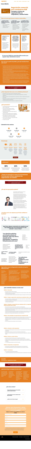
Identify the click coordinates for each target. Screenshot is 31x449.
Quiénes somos (24, 1)
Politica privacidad (15, 445)
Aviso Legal (21, 445)
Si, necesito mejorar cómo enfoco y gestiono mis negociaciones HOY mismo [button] (15, 185)
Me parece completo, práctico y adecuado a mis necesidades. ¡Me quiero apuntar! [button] (15, 371)
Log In (28, 1)
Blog (17, 1)
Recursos (20, 1)
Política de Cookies (26, 445)
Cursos (15, 1)
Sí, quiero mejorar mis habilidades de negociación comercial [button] (15, 90)
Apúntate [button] (15, 160)
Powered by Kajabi (27, 447)
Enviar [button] (15, 440)
